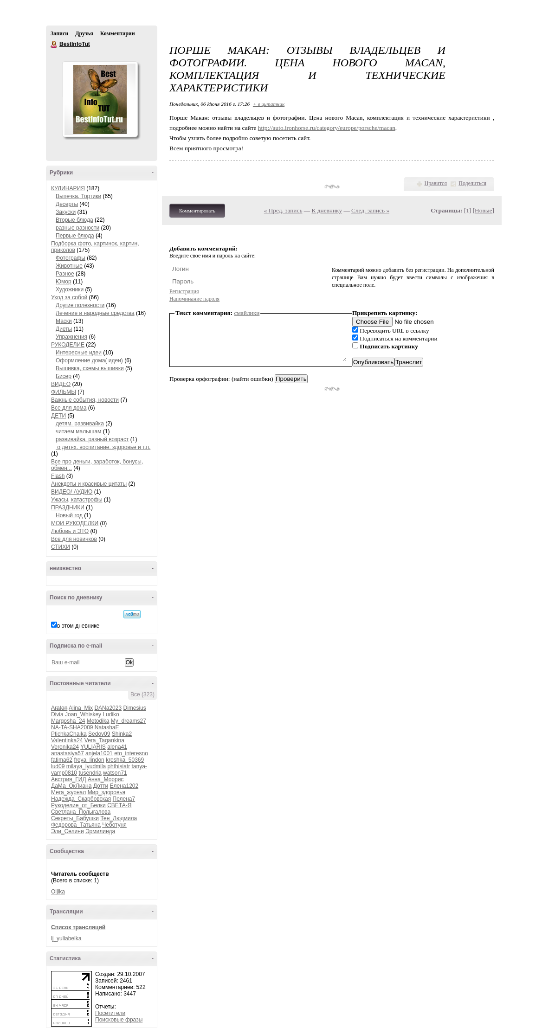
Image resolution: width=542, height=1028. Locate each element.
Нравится (436, 183)
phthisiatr (118, 766)
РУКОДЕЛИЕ (67, 344)
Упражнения (71, 337)
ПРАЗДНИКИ (67, 507)
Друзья (84, 33)
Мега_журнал (68, 792)
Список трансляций (78, 927)
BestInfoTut (54, 44)
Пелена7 (124, 799)
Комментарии (117, 33)
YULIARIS (93, 747)
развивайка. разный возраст (92, 439)
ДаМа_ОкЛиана (71, 786)
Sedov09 (99, 734)
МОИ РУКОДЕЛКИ (74, 523)
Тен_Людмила (118, 818)
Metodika (98, 721)
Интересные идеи (79, 352)
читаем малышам (78, 431)
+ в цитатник (268, 104)
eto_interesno (131, 753)
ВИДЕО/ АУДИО (71, 491)
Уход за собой (69, 297)
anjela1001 (99, 753)
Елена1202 (124, 786)
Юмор (63, 281)
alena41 (117, 747)
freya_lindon (89, 760)
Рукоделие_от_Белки (78, 805)
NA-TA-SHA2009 (72, 727)
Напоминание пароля (194, 299)
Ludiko (111, 714)
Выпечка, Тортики (78, 196)
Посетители (110, 1013)
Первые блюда (75, 235)
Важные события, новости (85, 400)
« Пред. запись (283, 210)
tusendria (89, 773)
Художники (70, 289)
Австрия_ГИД (68, 779)
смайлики (247, 312)
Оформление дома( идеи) (89, 360)
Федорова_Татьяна (76, 825)
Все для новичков (74, 539)
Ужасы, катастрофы (77, 499)
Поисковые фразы (118, 1019)
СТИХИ (60, 547)
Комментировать (197, 210)
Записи (59, 33)
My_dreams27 (128, 721)
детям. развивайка (80, 423)
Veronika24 (65, 747)
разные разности (77, 228)
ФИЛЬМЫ (63, 392)
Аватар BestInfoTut (100, 99)
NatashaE (107, 727)
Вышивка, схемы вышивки (90, 368)
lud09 (58, 766)
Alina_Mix (81, 708)
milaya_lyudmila (86, 766)
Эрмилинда (100, 831)
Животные (69, 266)
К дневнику (327, 210)
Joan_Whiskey (83, 714)
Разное (65, 273)
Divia (57, 714)
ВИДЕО (61, 384)
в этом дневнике (78, 626)
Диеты (64, 329)
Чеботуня (114, 825)
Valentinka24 (67, 740)
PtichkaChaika (69, 734)
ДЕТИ (58, 415)
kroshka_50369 (125, 760)
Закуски (66, 212)
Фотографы (70, 258)
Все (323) (142, 694)
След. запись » (370, 210)
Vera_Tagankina (104, 740)
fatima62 (61, 760)
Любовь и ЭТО (70, 531)
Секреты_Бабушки (75, 818)
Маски (64, 321)
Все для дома (68, 408)
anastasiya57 (67, 753)
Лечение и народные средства (95, 313)
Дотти (100, 786)
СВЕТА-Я (119, 805)
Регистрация (184, 291)
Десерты (67, 204)
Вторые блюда (74, 220)
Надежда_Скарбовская (81, 799)
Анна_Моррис (105, 779)
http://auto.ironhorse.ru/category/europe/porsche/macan (326, 127)
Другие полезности (80, 305)
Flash (58, 476)
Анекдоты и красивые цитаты (89, 484)
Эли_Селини (67, 831)
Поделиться (472, 183)
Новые (483, 210)
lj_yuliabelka (66, 938)
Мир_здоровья (106, 792)
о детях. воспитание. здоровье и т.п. (103, 447)
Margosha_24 (68, 721)
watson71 (115, 773)
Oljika (58, 891)
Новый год (69, 515)
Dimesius (134, 708)
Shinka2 (122, 734)
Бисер (63, 376)
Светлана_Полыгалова (80, 812)
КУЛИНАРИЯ (68, 188)
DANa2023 (108, 708)
